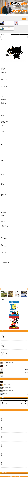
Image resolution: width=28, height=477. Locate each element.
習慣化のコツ (2, 355)
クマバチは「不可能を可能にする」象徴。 (7, 387)
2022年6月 (2, 418)
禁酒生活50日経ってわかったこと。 (6, 384)
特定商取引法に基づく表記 (4, 472)
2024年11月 (2, 412)
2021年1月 (2, 437)
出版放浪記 (2, 346)
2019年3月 (2, 462)
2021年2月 (2, 436)
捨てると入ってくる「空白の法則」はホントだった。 (8, 362)
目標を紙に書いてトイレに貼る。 (6, 393)
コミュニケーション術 (3, 336)
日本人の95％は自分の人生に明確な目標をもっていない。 (8, 390)
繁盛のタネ (2, 354)
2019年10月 (2, 454)
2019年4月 (2, 461)
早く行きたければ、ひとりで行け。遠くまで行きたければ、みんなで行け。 (4, 299)
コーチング (2, 335)
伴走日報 (2, 345)
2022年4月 (2, 420)
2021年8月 (2, 429)
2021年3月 (2, 435)
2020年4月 (2, 447)
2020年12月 (2, 438)
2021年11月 (2, 426)
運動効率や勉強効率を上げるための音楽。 (24, 298)
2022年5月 (2, 419)
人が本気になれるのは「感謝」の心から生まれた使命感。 (10, 299)
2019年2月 (2, 463)
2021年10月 (2, 427)
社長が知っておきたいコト (3, 353)
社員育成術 (2, 352)
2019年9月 (2, 455)
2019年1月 (2, 464)
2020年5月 (2, 446)
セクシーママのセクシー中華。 (6, 365)
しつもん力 (2, 337)
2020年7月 (2, 444)
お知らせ (2, 334)
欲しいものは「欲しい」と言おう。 (23, 22)
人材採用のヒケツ (3, 343)
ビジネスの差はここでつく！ (9, 27)
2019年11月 (2, 453)
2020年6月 (2, 445)
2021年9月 (2, 428)
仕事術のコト (2, 344)
